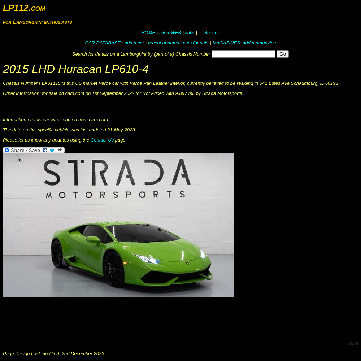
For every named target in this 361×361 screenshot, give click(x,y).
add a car (134, 42)
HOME (148, 32)
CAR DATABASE (103, 42)
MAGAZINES (226, 42)
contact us (208, 32)
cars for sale (196, 42)
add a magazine (259, 42)
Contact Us (102, 140)
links (190, 32)
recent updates (163, 42)
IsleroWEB (170, 32)
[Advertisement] (134, 318)
